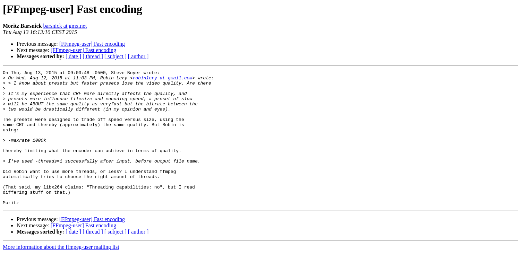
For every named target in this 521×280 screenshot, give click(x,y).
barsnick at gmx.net (65, 26)
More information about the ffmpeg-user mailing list (61, 274)
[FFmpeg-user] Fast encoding (92, 44)
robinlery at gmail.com (162, 80)
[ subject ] (115, 56)
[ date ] (73, 56)
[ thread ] (93, 56)
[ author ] (138, 56)
